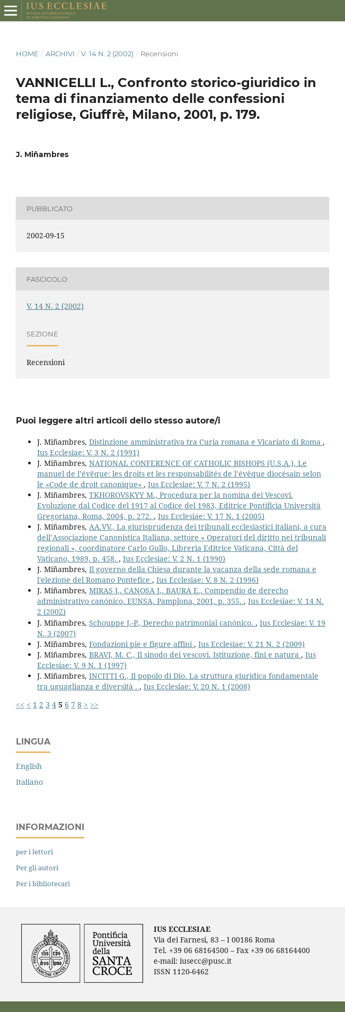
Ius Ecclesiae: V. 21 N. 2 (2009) (251, 644)
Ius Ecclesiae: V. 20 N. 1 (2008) (197, 686)
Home (27, 53)
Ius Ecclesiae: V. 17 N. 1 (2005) (211, 516)
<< (20, 704)
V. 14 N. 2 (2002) (107, 53)
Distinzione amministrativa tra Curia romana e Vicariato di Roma (206, 442)
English (29, 766)
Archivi (60, 53)
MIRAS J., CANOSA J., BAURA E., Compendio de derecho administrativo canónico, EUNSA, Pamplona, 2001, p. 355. (162, 595)
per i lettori (34, 852)
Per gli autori (37, 867)
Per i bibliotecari (43, 883)
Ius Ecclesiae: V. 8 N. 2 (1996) (207, 580)
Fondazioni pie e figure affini (141, 644)
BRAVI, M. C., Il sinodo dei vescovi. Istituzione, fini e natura (195, 655)
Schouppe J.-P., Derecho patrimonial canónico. (172, 623)
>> (94, 704)
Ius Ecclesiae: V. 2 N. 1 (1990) (174, 558)
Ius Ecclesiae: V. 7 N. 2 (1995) (199, 484)
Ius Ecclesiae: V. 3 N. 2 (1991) (88, 452)
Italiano (29, 782)
